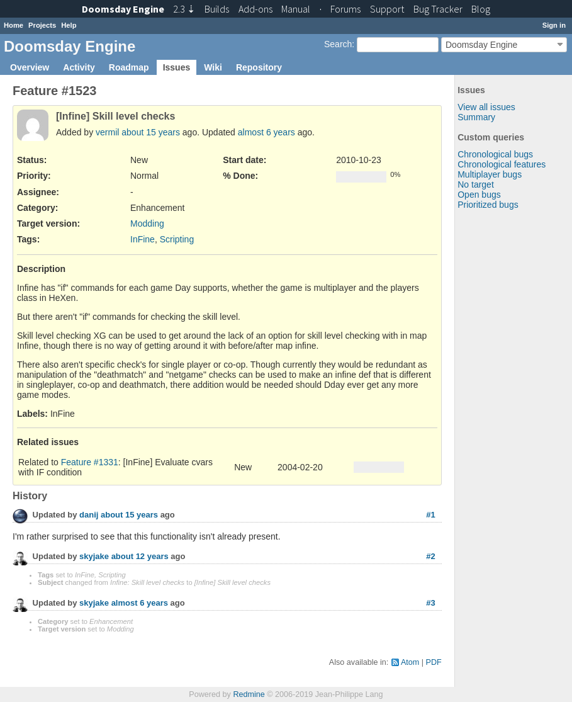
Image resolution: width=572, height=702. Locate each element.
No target (475, 184)
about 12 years (140, 557)
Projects (42, 25)
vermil (107, 132)
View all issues (486, 107)
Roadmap (129, 67)
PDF (434, 662)
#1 (430, 514)
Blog (480, 9)
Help (68, 25)
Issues (177, 67)
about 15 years (150, 132)
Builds (217, 9)
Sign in (554, 25)
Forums (345, 9)
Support (387, 9)
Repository (259, 67)
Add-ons (255, 9)
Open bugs (479, 195)
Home (13, 25)
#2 (430, 556)
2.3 (184, 9)
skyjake (94, 557)
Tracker (438, 9)
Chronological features (501, 164)
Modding (147, 223)
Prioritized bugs (488, 205)
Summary (476, 117)
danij (88, 515)
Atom (410, 662)
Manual (295, 9)
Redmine (248, 694)
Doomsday (123, 9)
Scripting (177, 239)
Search (338, 44)
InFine (142, 239)
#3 (430, 603)
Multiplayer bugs (489, 174)
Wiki (213, 67)
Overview (29, 67)
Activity (79, 67)
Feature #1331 (89, 462)
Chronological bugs (495, 154)
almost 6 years (266, 132)
